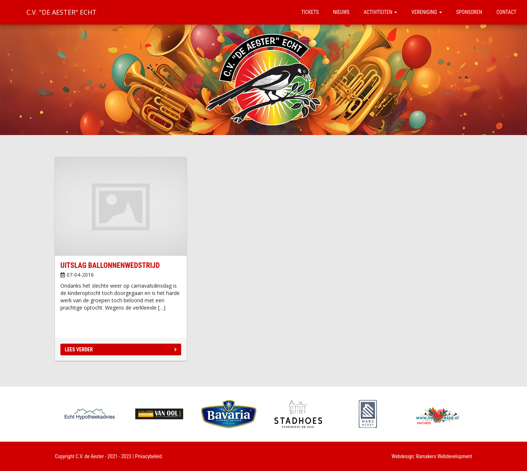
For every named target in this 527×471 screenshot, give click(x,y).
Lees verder (121, 349)
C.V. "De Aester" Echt (61, 12)
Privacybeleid (148, 456)
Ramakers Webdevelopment (444, 456)
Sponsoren (469, 12)
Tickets (310, 12)
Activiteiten (380, 12)
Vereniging (426, 12)
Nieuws (341, 12)
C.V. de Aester (89, 456)
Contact (506, 12)
